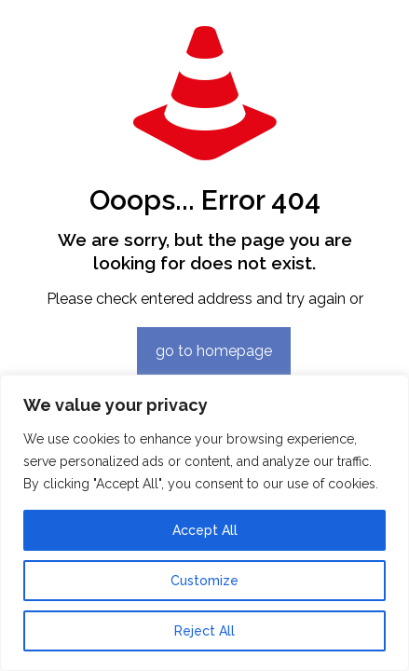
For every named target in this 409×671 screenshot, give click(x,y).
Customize (204, 580)
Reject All (204, 630)
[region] (204, 523)
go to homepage (214, 351)
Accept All (205, 530)
